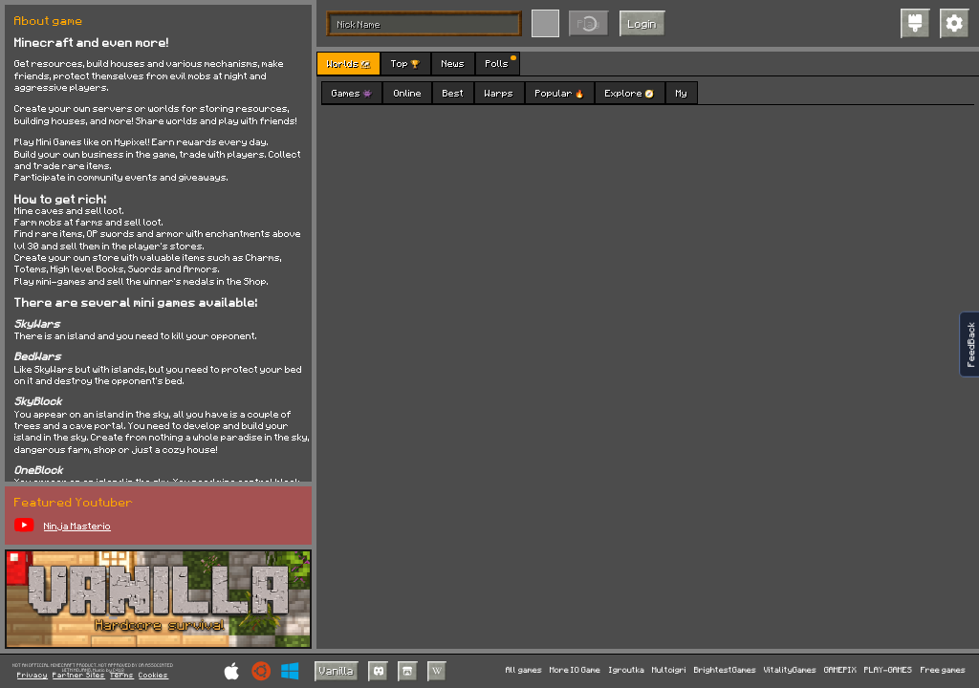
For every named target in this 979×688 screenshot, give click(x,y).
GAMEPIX (840, 670)
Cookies (153, 675)
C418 (118, 670)
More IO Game (575, 670)
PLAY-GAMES (888, 670)
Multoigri (669, 670)
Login (642, 23)
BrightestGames (725, 670)
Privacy (32, 675)
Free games (943, 670)
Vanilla (336, 670)
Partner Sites (79, 675)
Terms (122, 675)
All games (524, 670)
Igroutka (626, 670)
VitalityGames (790, 670)
